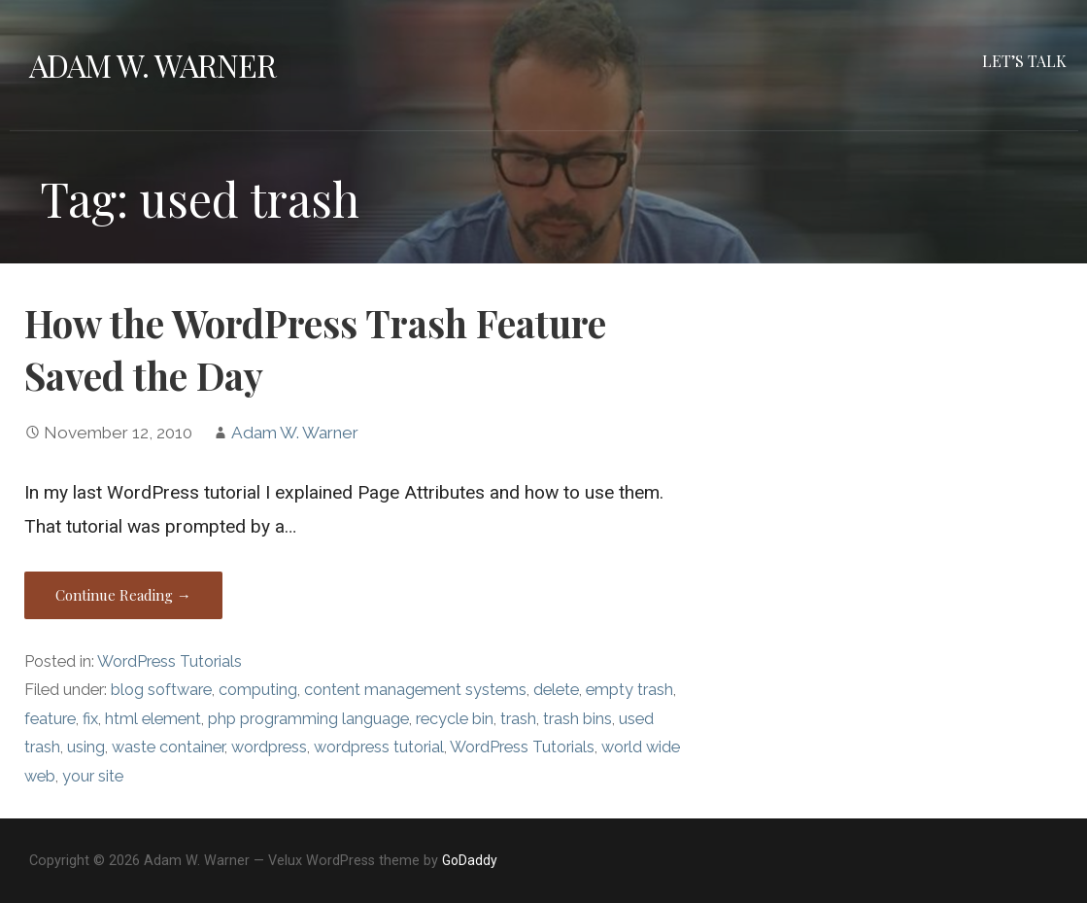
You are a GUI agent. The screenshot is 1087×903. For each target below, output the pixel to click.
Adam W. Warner (153, 65)
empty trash (629, 689)
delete (556, 689)
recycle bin (454, 719)
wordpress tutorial (379, 747)
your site (92, 776)
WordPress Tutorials (169, 661)
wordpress (269, 747)
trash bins (577, 719)
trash (518, 719)
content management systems (415, 689)
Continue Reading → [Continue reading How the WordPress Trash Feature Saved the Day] (123, 595)
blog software (161, 689)
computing (258, 689)
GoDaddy (469, 860)
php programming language (308, 719)
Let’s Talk (1024, 61)
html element (153, 719)
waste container (168, 747)
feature (50, 719)
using (86, 747)
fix (90, 719)
